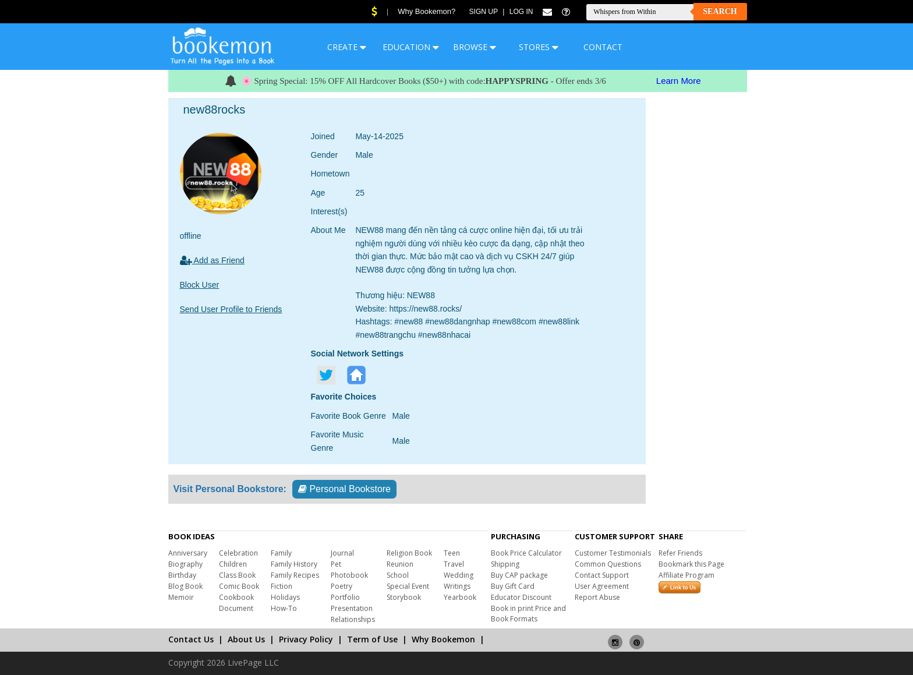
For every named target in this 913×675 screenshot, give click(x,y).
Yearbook (460, 597)
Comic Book (239, 586)
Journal (342, 553)
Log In (521, 12)
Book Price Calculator (526, 553)
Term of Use (372, 639)
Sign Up (483, 12)
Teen (452, 553)
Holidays (285, 597)
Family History (294, 564)
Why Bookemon (443, 639)
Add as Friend (212, 260)
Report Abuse (597, 597)
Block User (200, 284)
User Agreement (602, 586)
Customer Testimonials (613, 553)
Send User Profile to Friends (231, 309)
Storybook (404, 597)
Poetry (341, 586)
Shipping (505, 564)
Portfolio (345, 597)
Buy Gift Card (513, 586)
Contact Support (602, 575)
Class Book (237, 575)
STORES (538, 46)
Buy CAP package (519, 575)
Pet (336, 564)
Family (281, 553)
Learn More (678, 81)
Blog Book (185, 586)
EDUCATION (411, 46)
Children (233, 564)
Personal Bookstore (344, 489)
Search (720, 11)
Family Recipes (295, 575)
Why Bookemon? (426, 11)
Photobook (349, 575)
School (398, 575)
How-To (284, 608)
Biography (185, 564)
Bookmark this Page (691, 564)
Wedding (458, 575)
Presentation (352, 608)
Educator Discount (521, 597)
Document (236, 608)
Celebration (238, 553)
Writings (457, 586)
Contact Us (191, 639)
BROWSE (474, 46)
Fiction (281, 586)
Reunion (400, 564)
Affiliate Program (686, 575)
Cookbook (236, 597)
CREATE (346, 46)
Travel (454, 564)
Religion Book (409, 553)
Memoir (181, 597)
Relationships (353, 619)
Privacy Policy (306, 639)
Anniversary (187, 553)
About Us (246, 639)
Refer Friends (680, 553)
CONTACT (602, 46)
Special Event (408, 586)
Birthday (182, 575)
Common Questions (608, 564)
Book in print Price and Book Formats (528, 613)
